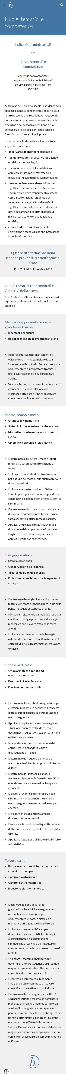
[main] (33, 22)
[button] (4, 5)
